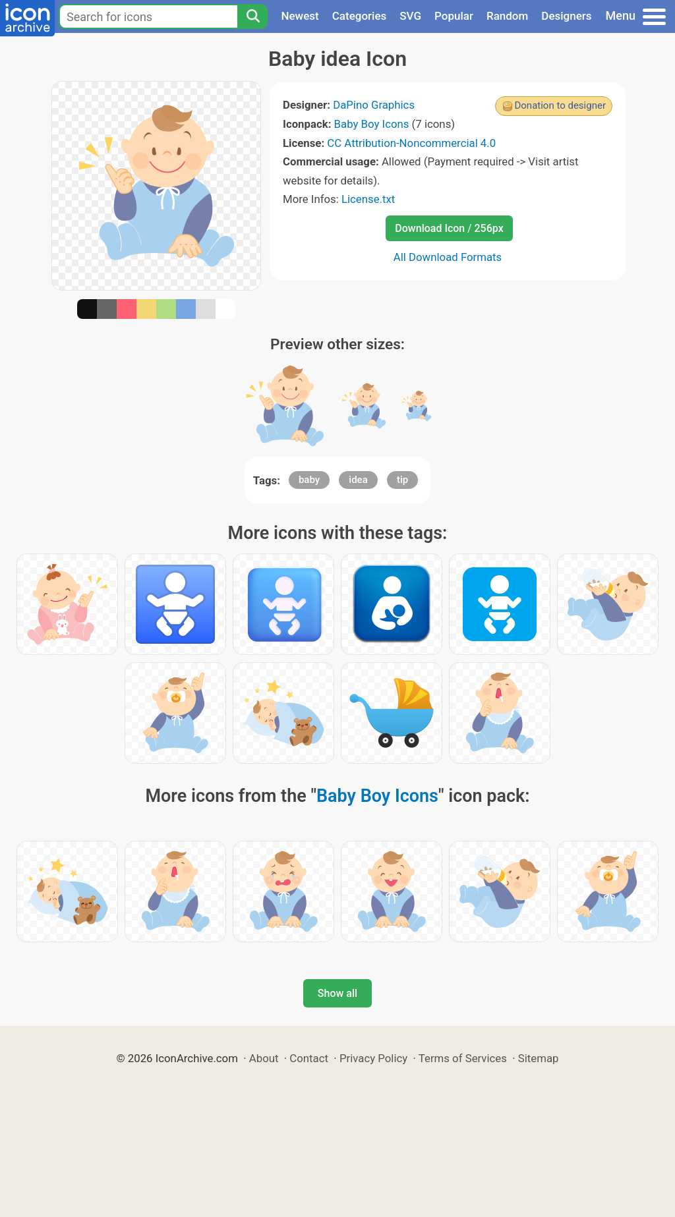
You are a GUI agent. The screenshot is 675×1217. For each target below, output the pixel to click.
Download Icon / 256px (449, 228)
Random (507, 15)
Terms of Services (463, 1058)
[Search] (252, 16)
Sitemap (538, 1058)
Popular (453, 15)
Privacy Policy (373, 1058)
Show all (337, 993)
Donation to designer (560, 105)
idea (358, 480)
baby (309, 480)
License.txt (368, 199)
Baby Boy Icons (371, 123)
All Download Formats (448, 257)
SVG (410, 15)
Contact (308, 1058)
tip (402, 480)
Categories (359, 15)
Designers (566, 15)
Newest (299, 15)
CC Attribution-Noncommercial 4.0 (411, 143)
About (264, 1058)
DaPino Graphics (374, 104)
